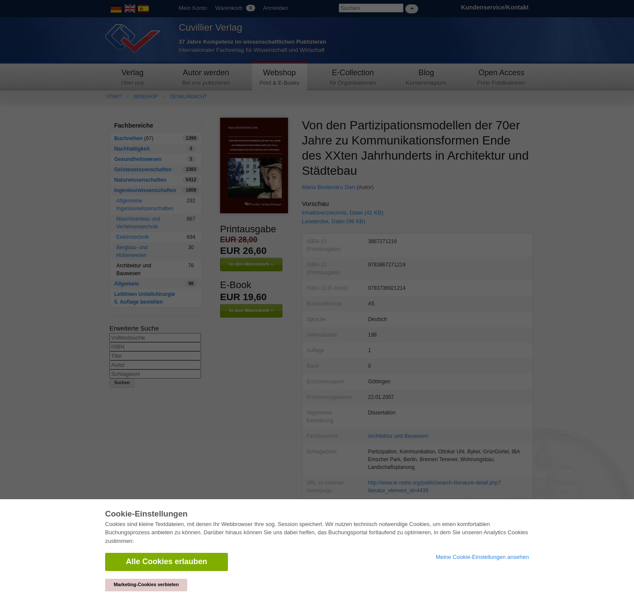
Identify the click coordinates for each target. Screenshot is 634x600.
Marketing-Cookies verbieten (146, 584)
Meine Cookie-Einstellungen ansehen (482, 557)
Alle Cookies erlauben (166, 561)
